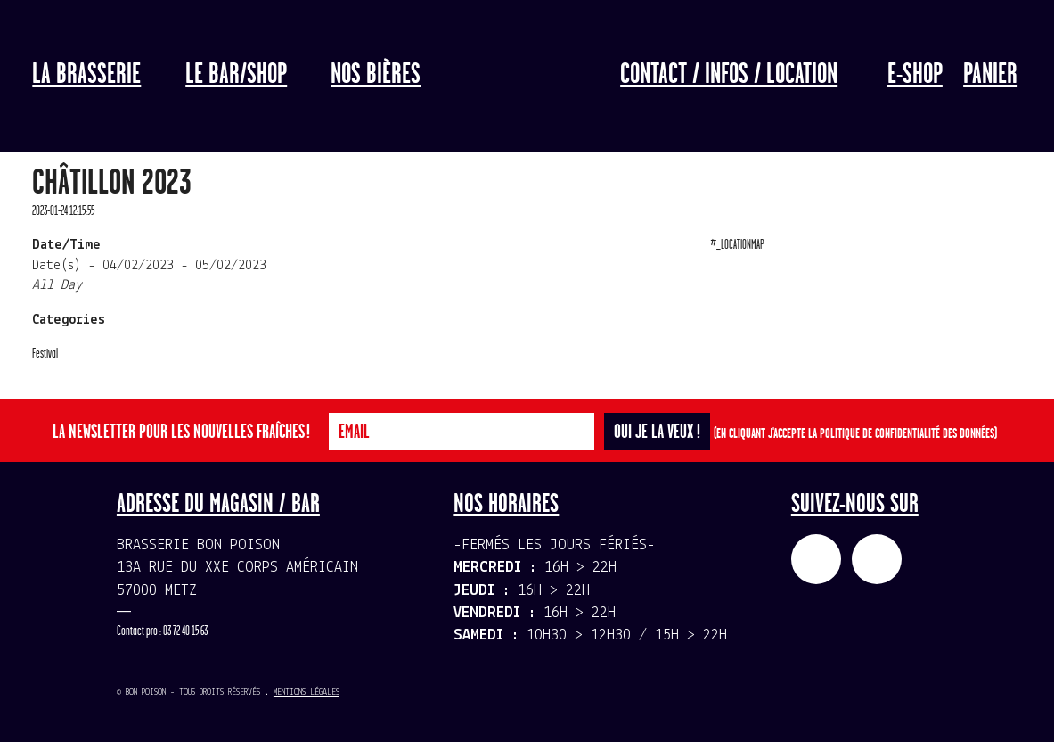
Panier (990, 75)
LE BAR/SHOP (236, 75)
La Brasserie (86, 75)
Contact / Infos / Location (728, 75)
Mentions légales (306, 692)
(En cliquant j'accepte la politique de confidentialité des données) (855, 433)
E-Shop (915, 75)
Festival (45, 353)
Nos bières (376, 75)
